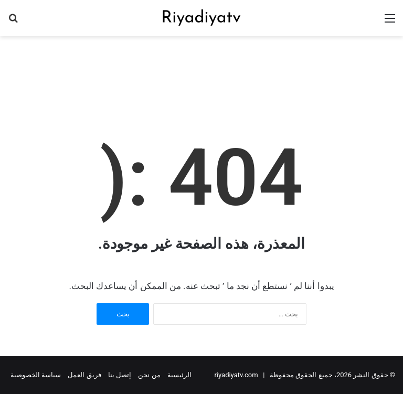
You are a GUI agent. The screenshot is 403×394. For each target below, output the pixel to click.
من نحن (149, 375)
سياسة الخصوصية (35, 375)
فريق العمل (84, 375)
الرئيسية (179, 375)
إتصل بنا (119, 375)
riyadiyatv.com (236, 375)
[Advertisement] (201, 70)
